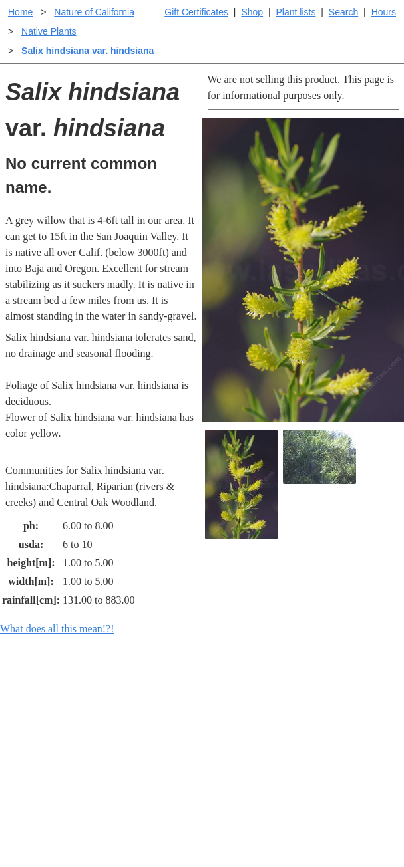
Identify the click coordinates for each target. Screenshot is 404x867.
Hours (383, 12)
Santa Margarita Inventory (337, 721)
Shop (252, 12)
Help (215, 713)
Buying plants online (249, 734)
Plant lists (296, 12)
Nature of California (94, 12)
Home (20, 12)
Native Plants (48, 31)
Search (343, 12)
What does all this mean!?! (57, 628)
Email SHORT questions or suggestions (121, 844)
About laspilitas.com (347, 787)
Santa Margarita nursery (337, 758)
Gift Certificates (196, 12)
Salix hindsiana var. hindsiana (87, 50)
